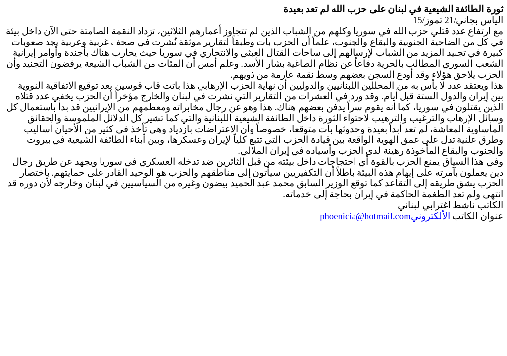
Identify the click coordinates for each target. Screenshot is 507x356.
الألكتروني (385, 216)
